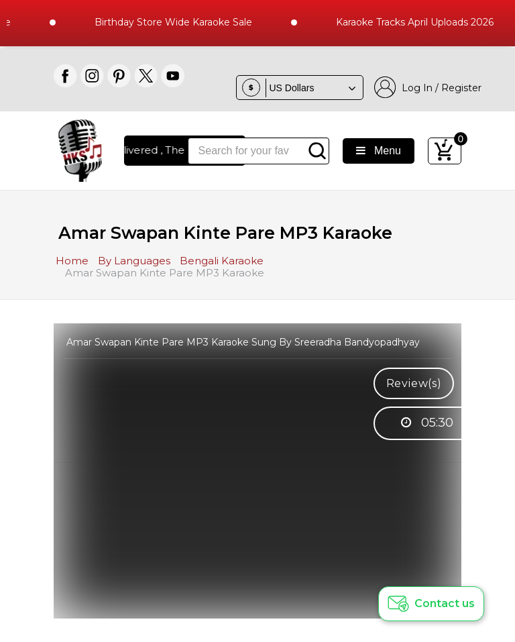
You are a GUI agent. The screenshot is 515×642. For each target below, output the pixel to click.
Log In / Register (427, 87)
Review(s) (414, 383)
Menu (378, 150)
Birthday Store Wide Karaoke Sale (179, 22)
